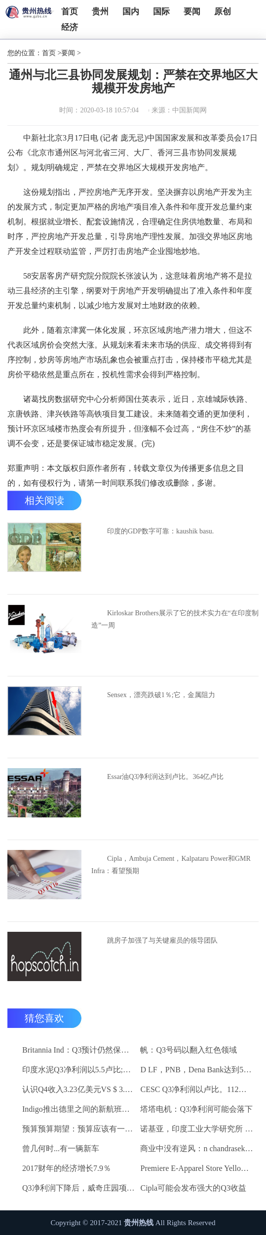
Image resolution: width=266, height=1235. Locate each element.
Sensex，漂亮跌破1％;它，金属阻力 (161, 695)
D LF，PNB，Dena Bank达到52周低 (197, 1069)
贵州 (100, 11)
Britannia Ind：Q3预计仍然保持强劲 (79, 1050)
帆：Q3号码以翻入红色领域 (188, 1050)
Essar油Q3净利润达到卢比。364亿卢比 (165, 776)
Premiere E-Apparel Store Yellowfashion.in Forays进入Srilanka (197, 1168)
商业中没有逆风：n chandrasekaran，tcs (197, 1148)
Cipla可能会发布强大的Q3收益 (193, 1188)
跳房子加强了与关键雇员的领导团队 (162, 940)
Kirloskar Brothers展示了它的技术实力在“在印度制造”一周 (175, 619)
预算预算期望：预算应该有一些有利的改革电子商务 (79, 1129)
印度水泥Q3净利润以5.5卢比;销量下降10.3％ (79, 1069)
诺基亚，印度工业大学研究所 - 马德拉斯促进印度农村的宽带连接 (197, 1129)
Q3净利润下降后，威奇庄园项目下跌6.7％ (79, 1188)
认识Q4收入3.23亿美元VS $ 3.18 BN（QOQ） (79, 1089)
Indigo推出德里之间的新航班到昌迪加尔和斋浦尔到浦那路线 (79, 1109)
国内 (130, 11)
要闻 (192, 11)
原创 (222, 11)
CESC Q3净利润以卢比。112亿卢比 (197, 1089)
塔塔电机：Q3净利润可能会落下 (196, 1109)
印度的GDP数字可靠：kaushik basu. (160, 531)
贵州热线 (138, 1223)
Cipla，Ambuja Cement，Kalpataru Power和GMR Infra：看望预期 (171, 865)
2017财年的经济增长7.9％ (66, 1168)
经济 (69, 27)
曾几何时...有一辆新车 (60, 1148)
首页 (69, 11)
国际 (161, 11)
